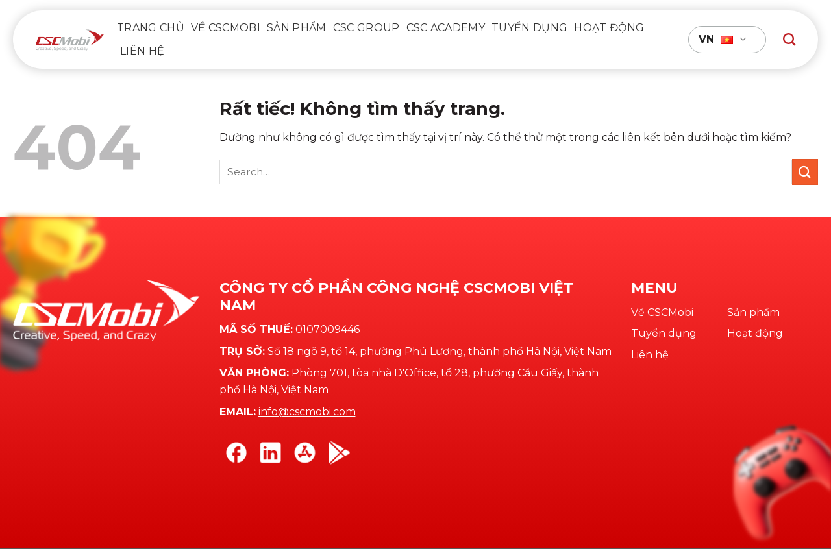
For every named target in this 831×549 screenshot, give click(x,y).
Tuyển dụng (529, 27)
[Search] (789, 39)
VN (723, 39)
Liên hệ (142, 51)
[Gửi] (805, 171)
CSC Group (366, 27)
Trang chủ (150, 27)
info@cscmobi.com (307, 412)
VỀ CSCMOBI (225, 27)
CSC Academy (446, 27)
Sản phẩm (297, 27)
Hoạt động (609, 27)
